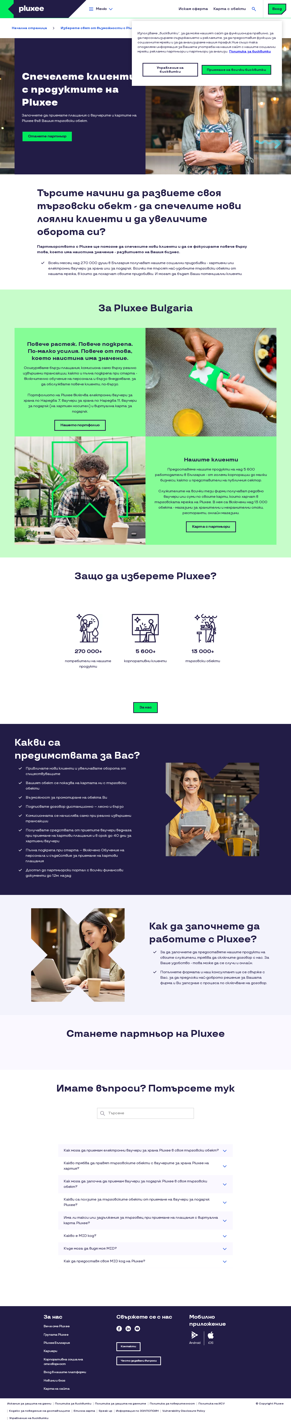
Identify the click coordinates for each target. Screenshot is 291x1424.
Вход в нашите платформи (65, 1372)
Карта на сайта (57, 1389)
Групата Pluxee (56, 1335)
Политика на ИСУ (211, 1403)
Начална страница (29, 28)
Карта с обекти (229, 9)
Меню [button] (101, 9)
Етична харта (84, 1411)
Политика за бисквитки (73, 1403)
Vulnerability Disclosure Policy (183, 1411)
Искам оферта (193, 9)
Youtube (137, 1328)
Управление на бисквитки (28, 1418)
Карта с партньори (211, 527)
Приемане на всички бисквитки (236, 70)
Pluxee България (57, 1343)
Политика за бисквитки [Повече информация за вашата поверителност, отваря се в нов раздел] (250, 51)
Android (194, 1343)
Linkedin (128, 1328)
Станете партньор (47, 136)
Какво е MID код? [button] (80, 1236)
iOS (210, 1343)
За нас (145, 707)
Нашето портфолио (80, 425)
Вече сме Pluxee (57, 1326)
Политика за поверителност (172, 1403)
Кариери (50, 1351)
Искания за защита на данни (29, 1403)
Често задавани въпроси (139, 1360)
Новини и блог (54, 1380)
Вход (277, 9)
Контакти (128, 1346)
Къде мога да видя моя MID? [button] (90, 1248)
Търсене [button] (253, 9)
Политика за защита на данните (120, 1403)
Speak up (105, 1411)
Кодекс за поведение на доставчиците (39, 1411)
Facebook (119, 1328)
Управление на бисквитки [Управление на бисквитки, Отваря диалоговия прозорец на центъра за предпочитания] (170, 70)
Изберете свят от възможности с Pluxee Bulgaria (107, 28)
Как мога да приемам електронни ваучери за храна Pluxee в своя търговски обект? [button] (141, 1150)
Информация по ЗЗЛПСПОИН (137, 1411)
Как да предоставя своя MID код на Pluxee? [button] (104, 1261)
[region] (207, 53)
